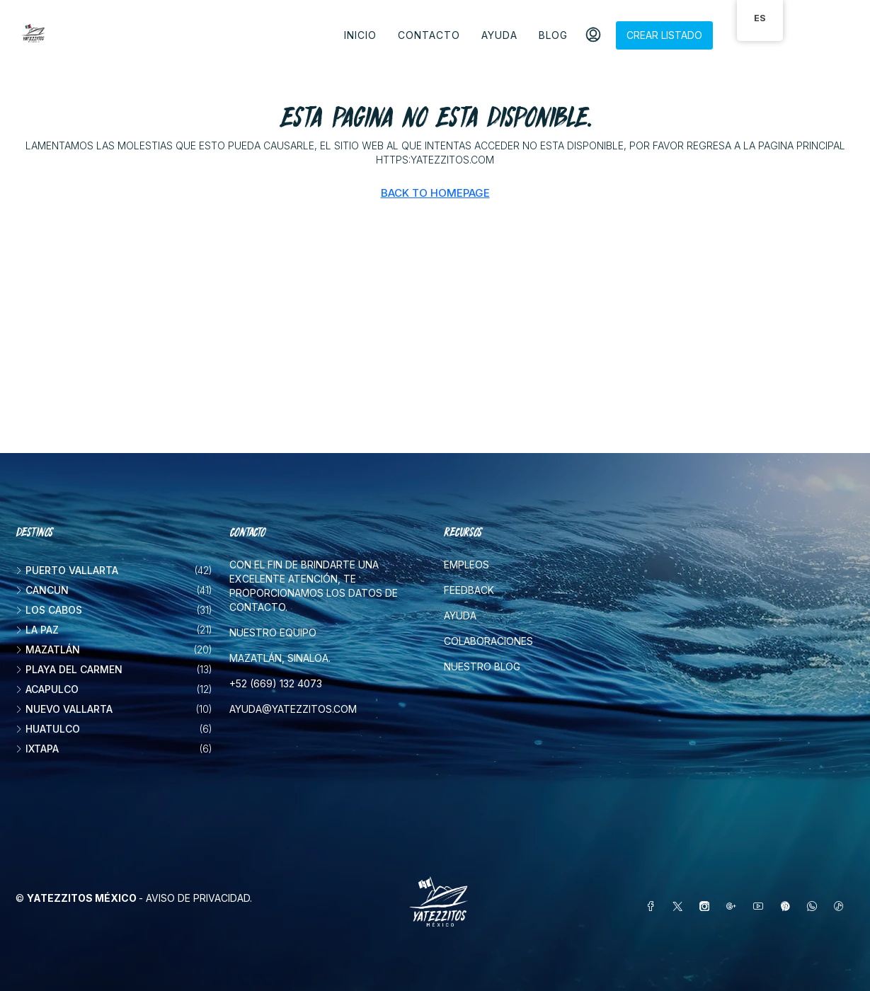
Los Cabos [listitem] (49, 610)
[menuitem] (593, 35)
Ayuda (499, 35)
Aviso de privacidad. (199, 898)
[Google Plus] (734, 906)
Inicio (360, 35)
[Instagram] (707, 906)
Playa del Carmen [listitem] (69, 669)
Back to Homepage (435, 193)
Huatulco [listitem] (48, 729)
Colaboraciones (488, 641)
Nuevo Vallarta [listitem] (64, 709)
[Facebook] (653, 906)
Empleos (466, 564)
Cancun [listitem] (42, 590)
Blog (553, 35)
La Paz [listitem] (37, 630)
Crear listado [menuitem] (664, 35)
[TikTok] (841, 906)
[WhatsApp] (815, 906)
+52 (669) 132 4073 (275, 683)
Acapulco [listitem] (47, 689)
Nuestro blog (482, 666)
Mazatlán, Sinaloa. (280, 658)
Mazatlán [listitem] (48, 649)
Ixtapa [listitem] (37, 749)
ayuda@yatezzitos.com (293, 709)
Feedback (469, 590)
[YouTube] (761, 906)
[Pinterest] (788, 906)
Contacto (429, 35)
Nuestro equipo (272, 632)
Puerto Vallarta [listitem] (67, 570)
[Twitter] (680, 906)
